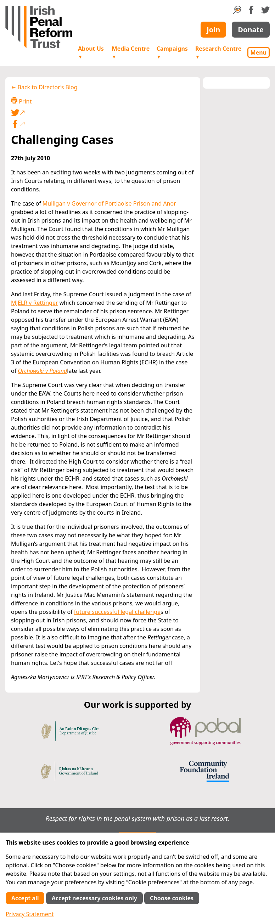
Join (213, 29)
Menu (258, 52)
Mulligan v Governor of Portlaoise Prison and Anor (109, 203)
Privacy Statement (30, 914)
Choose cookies (171, 898)
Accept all (25, 898)
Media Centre (131, 52)
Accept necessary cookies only (94, 898)
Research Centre (218, 52)
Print (21, 101)
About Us (91, 52)
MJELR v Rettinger (34, 303)
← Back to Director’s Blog (44, 87)
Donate (251, 29)
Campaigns (171, 52)
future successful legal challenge (117, 612)
